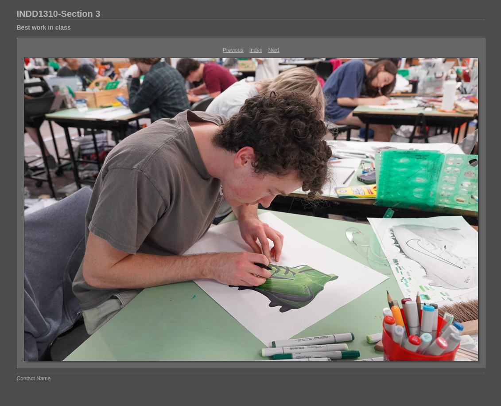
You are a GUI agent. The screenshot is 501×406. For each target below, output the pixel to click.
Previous (233, 50)
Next (274, 50)
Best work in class (44, 27)
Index (255, 50)
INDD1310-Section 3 (59, 14)
